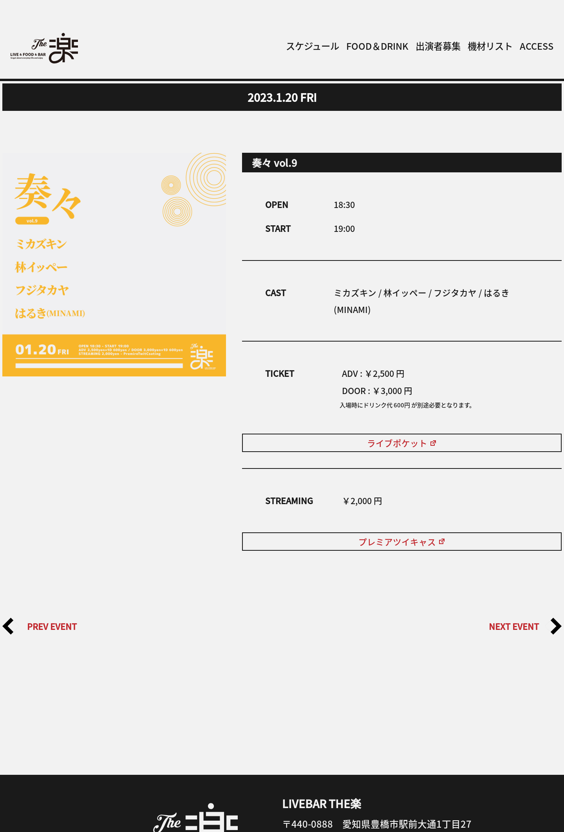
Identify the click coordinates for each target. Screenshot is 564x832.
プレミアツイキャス (402, 541)
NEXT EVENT (525, 626)
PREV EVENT (39, 626)
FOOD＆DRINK (377, 45)
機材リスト (490, 45)
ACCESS (536, 45)
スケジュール (312, 45)
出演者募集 (438, 45)
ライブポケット (402, 443)
